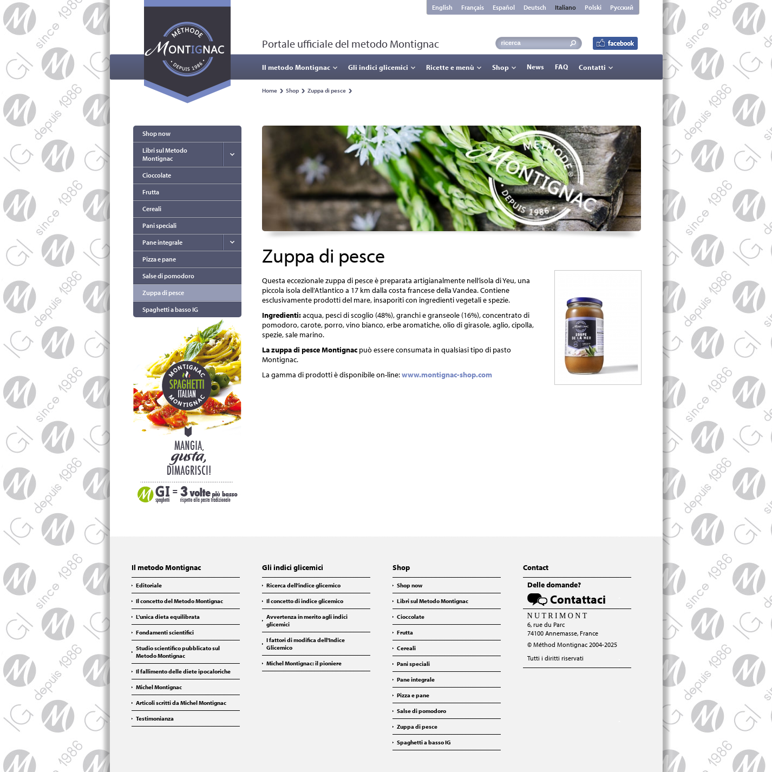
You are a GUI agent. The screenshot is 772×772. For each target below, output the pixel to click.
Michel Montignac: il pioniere (304, 663)
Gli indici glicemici (378, 67)
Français (472, 7)
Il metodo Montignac (296, 67)
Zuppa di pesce (327, 90)
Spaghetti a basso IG (170, 309)
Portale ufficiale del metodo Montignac (350, 43)
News (535, 66)
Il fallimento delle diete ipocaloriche (183, 671)
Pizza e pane (159, 259)
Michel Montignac (159, 687)
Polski (593, 7)
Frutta (150, 192)
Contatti (592, 67)
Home (269, 90)
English (442, 7)
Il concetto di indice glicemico (304, 601)
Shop (500, 67)
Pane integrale (162, 242)
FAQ (561, 66)
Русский (621, 7)
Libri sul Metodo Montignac (164, 154)
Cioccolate (156, 175)
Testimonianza (155, 718)
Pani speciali (159, 225)
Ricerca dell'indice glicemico (303, 585)
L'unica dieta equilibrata (168, 616)
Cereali (151, 209)
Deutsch (535, 7)
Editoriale (149, 585)
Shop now (156, 133)
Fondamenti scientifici (165, 632)
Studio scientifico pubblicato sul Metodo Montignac (178, 651)
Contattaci (578, 599)
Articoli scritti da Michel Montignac (181, 702)
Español (504, 7)
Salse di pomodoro (168, 276)
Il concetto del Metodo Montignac (179, 601)
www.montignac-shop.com (447, 375)
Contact (535, 567)
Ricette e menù (450, 67)
